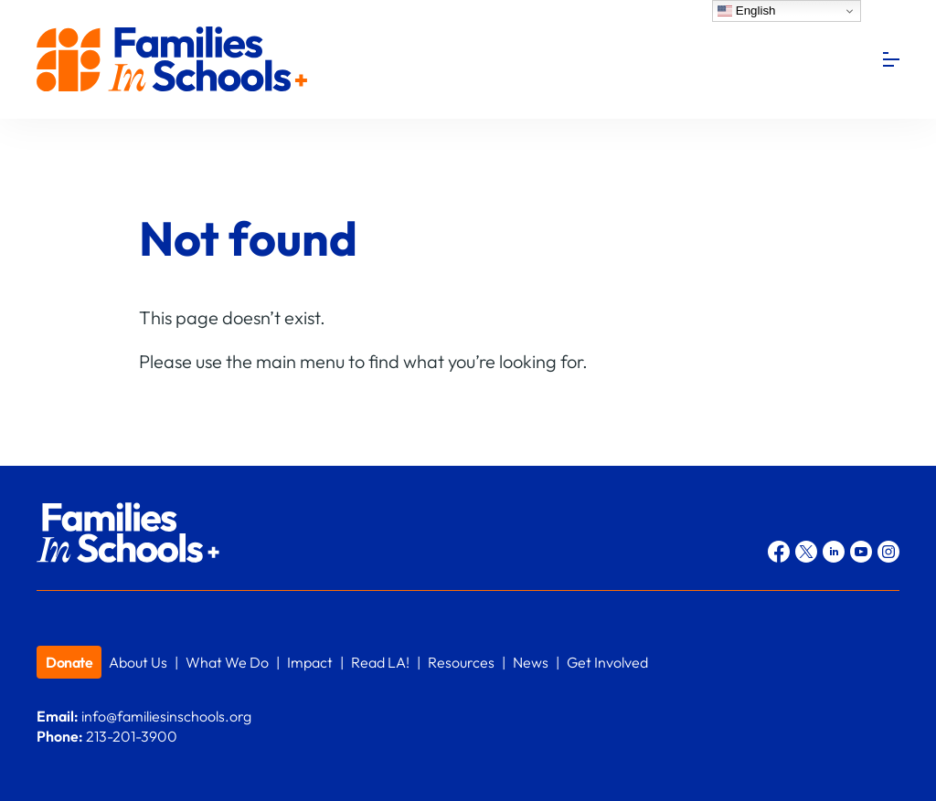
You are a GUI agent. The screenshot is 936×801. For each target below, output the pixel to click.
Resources (461, 662)
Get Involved (607, 662)
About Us (138, 662)
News (530, 662)
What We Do (227, 662)
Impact (310, 662)
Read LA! (380, 662)
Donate (69, 662)
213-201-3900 (131, 736)
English (746, 11)
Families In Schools (174, 59)
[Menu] (891, 59)
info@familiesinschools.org (166, 716)
